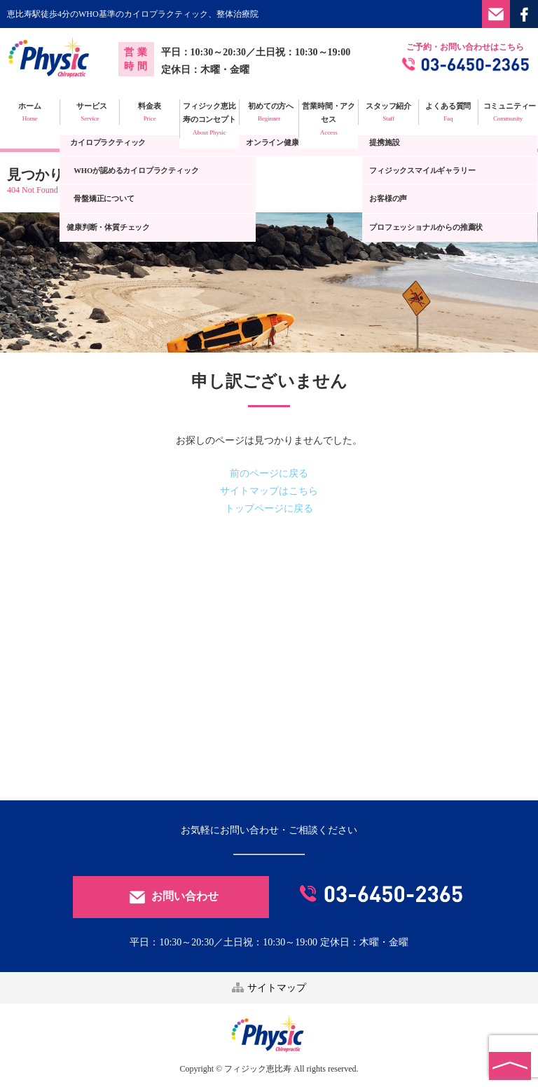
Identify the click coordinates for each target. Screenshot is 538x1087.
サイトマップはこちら (269, 491)
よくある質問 (448, 113)
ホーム (30, 113)
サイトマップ (269, 988)
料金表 (149, 113)
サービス (89, 113)
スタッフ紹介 (388, 113)
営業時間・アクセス (328, 120)
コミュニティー (507, 113)
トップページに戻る (269, 508)
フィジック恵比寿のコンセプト (209, 120)
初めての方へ (269, 113)
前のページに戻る (269, 473)
